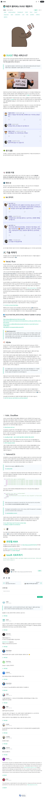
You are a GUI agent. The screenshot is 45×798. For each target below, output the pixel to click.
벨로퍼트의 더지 (5, 642)
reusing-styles (9, 468)
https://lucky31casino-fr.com (30, 767)
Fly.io (31, 12)
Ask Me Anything (11, 12)
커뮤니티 (37, 14)
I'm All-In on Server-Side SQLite (11, 305)
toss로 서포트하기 (14, 555)
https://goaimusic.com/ (32, 784)
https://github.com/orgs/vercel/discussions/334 (13, 327)
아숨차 (7, 706)
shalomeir (8, 672)
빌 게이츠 (32, 14)
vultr (23, 14)
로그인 (42, 1)
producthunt (11, 549)
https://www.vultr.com (10, 427)
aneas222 (8, 747)
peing (12, 99)
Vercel (35, 12)
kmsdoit (7, 724)
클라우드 (5, 17)
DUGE (26, 12)
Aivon (7, 779)
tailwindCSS (17, 14)
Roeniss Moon (9, 650)
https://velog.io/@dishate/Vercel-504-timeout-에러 (14, 319)
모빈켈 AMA (12, 542)
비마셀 (7, 694)
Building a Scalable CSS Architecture (12, 524)
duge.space (6, 14)
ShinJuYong (8, 661)
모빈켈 (4, 10)
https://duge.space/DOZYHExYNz (29, 544)
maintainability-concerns (12, 513)
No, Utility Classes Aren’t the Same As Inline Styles (15, 523)
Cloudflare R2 (20, 12)
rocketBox (8, 736)
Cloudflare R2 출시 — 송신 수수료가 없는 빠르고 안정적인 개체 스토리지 (19, 437)
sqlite (12, 14)
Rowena (7, 758)
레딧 (27, 14)
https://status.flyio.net (32, 288)
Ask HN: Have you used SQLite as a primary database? (16, 398)
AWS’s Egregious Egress (10, 442)
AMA (5, 12)
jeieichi (7, 619)
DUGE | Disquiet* (16, 550)
